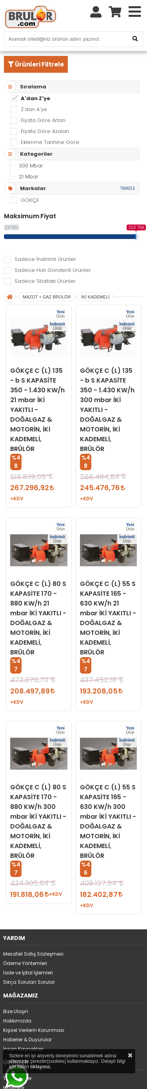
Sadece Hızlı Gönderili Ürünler (53, 270)
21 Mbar (28, 176)
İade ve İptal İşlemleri (28, 972)
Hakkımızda (17, 1020)
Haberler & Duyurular (27, 1039)
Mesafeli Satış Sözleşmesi (33, 954)
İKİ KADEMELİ (95, 297)
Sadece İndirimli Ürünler (45, 259)
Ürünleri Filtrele (36, 64)
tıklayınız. (40, 1066)
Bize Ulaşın (15, 1011)
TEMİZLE (127, 188)
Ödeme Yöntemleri (25, 963)
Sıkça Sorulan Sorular (29, 982)
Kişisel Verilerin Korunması (33, 1030)
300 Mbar (31, 165)
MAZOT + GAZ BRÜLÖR (47, 297)
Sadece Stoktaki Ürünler (45, 281)
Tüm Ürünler (17, 1078)
